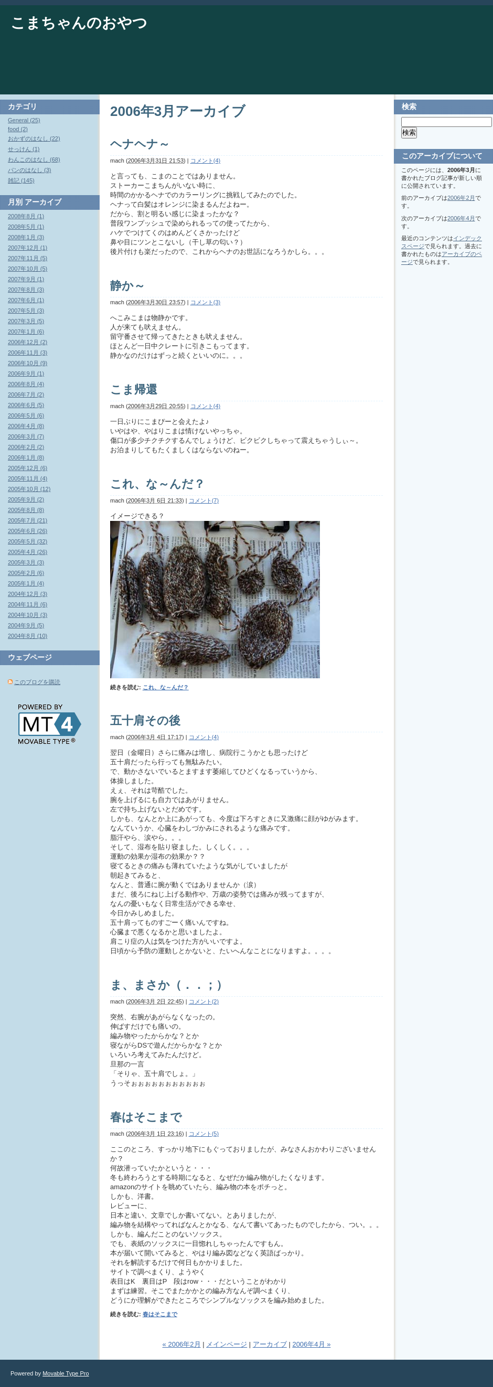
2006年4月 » (311, 1344)
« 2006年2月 (182, 1344)
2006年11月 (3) (27, 352)
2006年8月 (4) (26, 384)
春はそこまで (146, 1117)
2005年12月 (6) (27, 468)
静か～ (127, 285)
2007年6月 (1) (26, 300)
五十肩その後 (145, 720)
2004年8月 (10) (27, 636)
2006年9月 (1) (26, 373)
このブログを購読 (37, 682)
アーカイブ (270, 1344)
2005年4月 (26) (27, 552)
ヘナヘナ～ (140, 144)
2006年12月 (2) (27, 342)
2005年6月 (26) (27, 531)
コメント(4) (205, 160)
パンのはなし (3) (29, 170)
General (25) (24, 120)
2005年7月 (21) (27, 520)
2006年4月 (461, 218)
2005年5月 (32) (27, 541)
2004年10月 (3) (27, 615)
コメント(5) (204, 1133)
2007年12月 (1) (27, 247)
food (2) (18, 129)
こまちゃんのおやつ (78, 23)
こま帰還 (133, 389)
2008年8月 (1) (26, 216)
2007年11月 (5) (27, 258)
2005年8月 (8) (26, 510)
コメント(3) (205, 302)
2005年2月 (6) (26, 573)
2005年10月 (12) (29, 489)
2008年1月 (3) (26, 237)
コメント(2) (204, 1001)
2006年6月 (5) (26, 405)
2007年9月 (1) (26, 279)
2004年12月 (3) (27, 594)
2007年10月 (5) (27, 268)
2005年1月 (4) (26, 583)
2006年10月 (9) (27, 363)
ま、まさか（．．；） (169, 984)
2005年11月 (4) (27, 478)
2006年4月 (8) (26, 426)
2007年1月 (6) (26, 331)
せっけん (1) (24, 149)
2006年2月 (461, 198)
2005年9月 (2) (26, 499)
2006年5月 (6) (26, 415)
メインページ (226, 1344)
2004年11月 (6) (27, 604)
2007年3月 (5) (26, 321)
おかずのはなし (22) (34, 138)
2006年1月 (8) (26, 457)
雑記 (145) (21, 180)
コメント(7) (204, 500)
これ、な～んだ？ (157, 483)
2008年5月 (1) (26, 226)
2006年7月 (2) (26, 394)
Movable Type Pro (65, 1373)
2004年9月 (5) (26, 625)
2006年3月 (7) (26, 436)
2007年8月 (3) (26, 289)
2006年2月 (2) (26, 447)
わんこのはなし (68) (34, 159)
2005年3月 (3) (26, 562)
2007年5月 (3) (26, 310)
